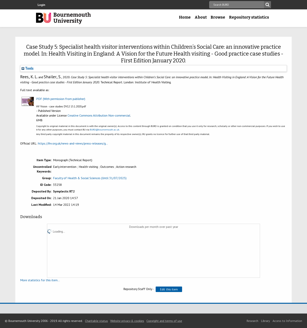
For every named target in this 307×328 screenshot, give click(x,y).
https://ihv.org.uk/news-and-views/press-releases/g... (73, 143)
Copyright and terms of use (164, 321)
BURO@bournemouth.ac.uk (104, 129)
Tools (27, 68)
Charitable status (96, 321)
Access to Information (287, 321)
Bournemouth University (63, 18)
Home (185, 17)
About (201, 17)
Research (252, 321)
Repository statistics (249, 17)
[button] (169, 289)
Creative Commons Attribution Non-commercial (99, 115)
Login (41, 5)
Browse (218, 17)
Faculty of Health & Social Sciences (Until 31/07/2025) (89, 178)
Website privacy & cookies (127, 321)
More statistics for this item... (40, 280)
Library (265, 321)
